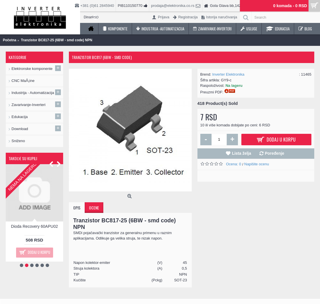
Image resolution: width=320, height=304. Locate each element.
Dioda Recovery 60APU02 (34, 226)
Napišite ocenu (256, 164)
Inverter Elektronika (228, 74)
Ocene (94, 208)
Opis (76, 208)
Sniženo (18, 141)
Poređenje (274, 153)
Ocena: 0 (234, 164)
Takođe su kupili (23, 158)
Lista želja (241, 153)
